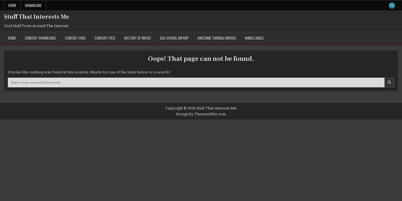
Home (12, 5)
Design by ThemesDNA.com (201, 113)
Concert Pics (105, 38)
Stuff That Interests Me (36, 17)
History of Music (137, 38)
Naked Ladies (254, 38)
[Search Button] (392, 6)
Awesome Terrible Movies (217, 38)
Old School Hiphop (174, 38)
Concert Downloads (40, 38)
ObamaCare (33, 5)
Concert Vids (75, 38)
